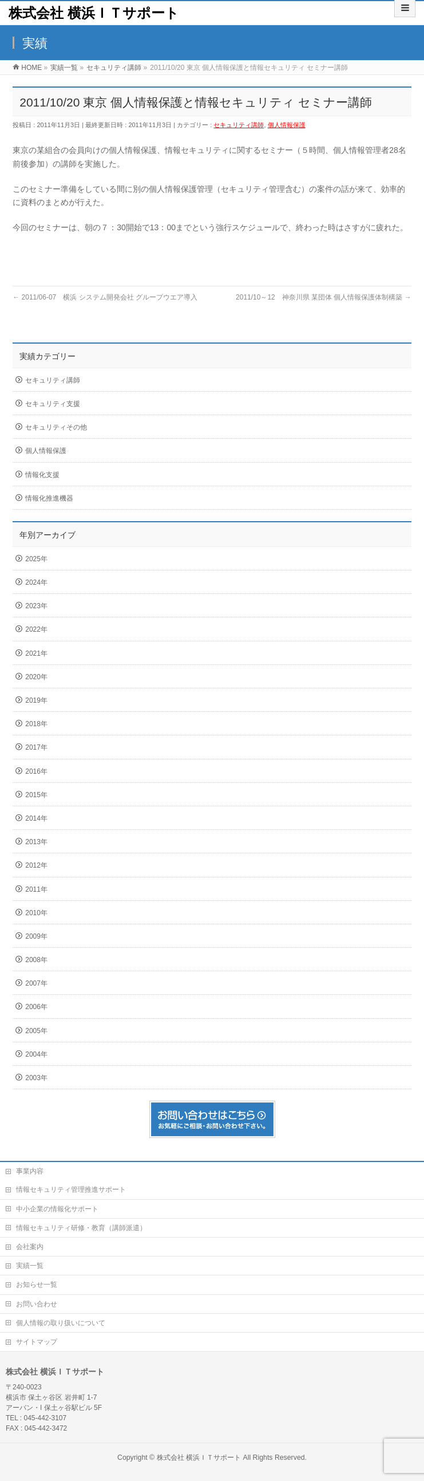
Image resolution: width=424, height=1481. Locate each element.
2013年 (36, 842)
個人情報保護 (287, 124)
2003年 (36, 1078)
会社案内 (29, 1247)
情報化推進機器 (49, 498)
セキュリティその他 (56, 427)
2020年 (36, 677)
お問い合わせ (36, 1304)
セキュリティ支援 (52, 404)
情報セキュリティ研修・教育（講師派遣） (81, 1228)
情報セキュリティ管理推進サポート (71, 1189)
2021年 (36, 653)
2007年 (36, 983)
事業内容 (29, 1171)
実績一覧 (29, 1266)
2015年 (36, 795)
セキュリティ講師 (238, 124)
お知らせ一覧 (36, 1285)
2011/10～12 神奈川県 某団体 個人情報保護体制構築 (323, 297)
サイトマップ (36, 1342)
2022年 (36, 629)
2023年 (36, 606)
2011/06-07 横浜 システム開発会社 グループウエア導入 (105, 297)
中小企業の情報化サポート (57, 1209)
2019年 (36, 700)
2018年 (36, 724)
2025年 (36, 559)
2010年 (36, 913)
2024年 (36, 582)
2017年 (36, 747)
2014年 (36, 818)
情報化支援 (42, 475)
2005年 (36, 1031)
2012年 (36, 865)
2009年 (36, 936)
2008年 (36, 960)
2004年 (36, 1054)
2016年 (36, 771)
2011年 (36, 889)
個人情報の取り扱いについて (60, 1323)
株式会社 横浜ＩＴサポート (94, 13)
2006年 (36, 1007)
